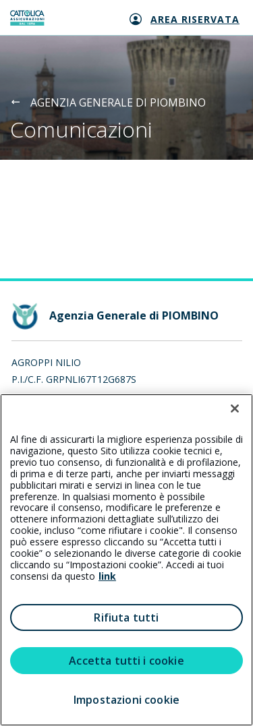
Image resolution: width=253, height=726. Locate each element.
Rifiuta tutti (126, 617)
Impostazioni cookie (126, 699)
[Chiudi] (235, 408)
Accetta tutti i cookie (126, 660)
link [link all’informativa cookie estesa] (107, 576)
